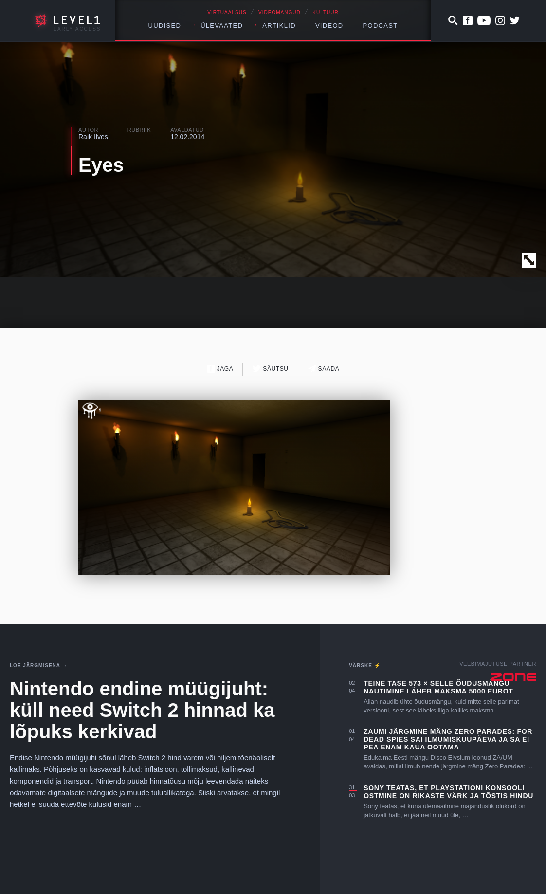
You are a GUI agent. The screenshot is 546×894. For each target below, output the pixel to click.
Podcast (380, 25)
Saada (324, 369)
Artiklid (279, 25)
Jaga (220, 369)
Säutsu (270, 369)
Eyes (101, 165)
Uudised (165, 25)
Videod (329, 25)
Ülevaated (221, 25)
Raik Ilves (93, 137)
